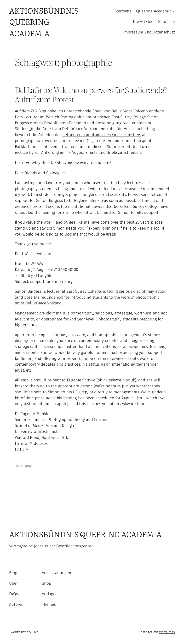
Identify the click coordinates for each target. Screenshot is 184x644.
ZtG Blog (38, 111)
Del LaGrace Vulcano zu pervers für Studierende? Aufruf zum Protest (91, 94)
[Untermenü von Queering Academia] (173, 11)
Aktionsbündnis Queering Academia (43, 22)
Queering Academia (153, 11)
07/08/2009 (23, 466)
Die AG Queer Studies (152, 21)
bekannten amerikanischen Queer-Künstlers (101, 134)
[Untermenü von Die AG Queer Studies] (173, 22)
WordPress (167, 632)
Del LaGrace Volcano (129, 111)
